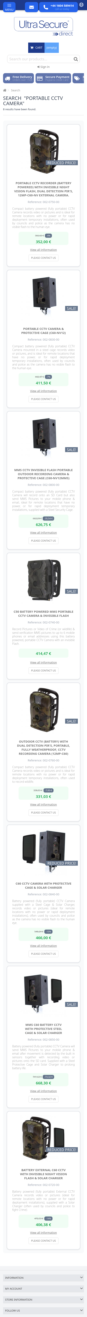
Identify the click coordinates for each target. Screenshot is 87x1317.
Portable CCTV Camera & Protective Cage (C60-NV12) (43, 331)
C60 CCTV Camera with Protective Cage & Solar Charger (43, 885)
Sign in (43, 67)
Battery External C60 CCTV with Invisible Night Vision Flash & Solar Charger (43, 1174)
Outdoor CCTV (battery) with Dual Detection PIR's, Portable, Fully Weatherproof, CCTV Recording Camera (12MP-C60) (43, 747)
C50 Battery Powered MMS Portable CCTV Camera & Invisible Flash (43, 613)
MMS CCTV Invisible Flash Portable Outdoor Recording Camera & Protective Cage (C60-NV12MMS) (43, 474)
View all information (43, 250)
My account (13, 1288)
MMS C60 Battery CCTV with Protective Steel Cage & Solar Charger (43, 1029)
